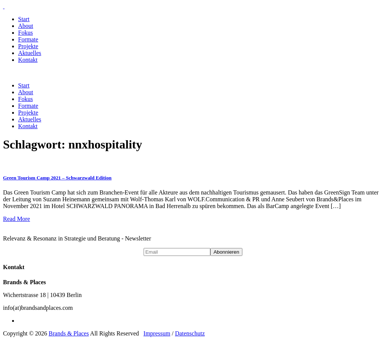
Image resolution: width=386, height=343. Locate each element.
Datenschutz (190, 333)
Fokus (25, 32)
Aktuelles (29, 53)
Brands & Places (69, 333)
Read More (16, 219)
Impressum (157, 333)
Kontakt (28, 60)
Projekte (28, 46)
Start (23, 19)
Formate (28, 39)
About (25, 26)
